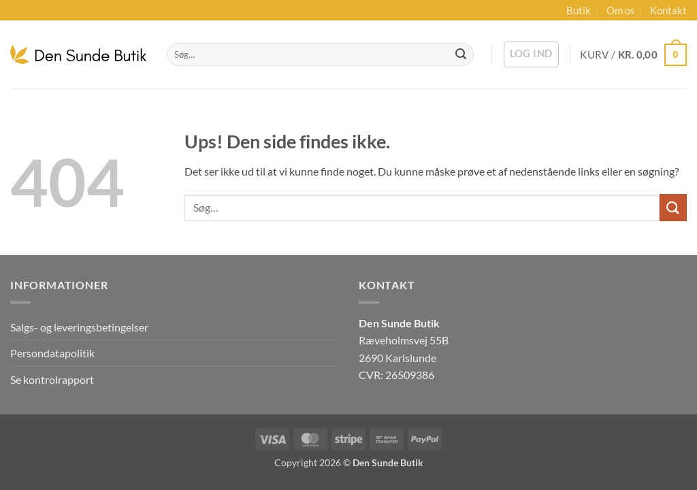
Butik (578, 10)
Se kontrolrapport (52, 379)
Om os (620, 10)
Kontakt (668, 10)
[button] (531, 54)
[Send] (460, 54)
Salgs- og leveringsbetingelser (79, 327)
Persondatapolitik (52, 352)
